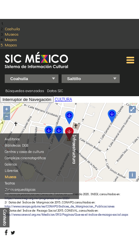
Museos (11, 34)
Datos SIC (55, 90)
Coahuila (12, 28)
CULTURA (63, 99)
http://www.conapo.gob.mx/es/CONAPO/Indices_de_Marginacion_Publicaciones (59, 206)
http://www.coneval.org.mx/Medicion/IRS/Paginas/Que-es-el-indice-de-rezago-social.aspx (66, 215)
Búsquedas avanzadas (24, 90)
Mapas (11, 39)
